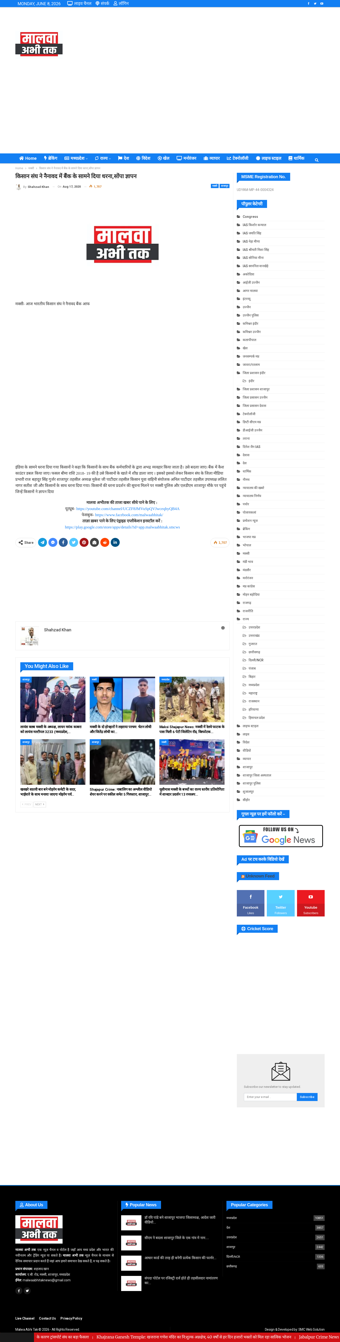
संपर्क (102, 3)
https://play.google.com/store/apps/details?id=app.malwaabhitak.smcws (122, 527)
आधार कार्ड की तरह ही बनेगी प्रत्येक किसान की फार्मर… (180, 1258)
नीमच (246, 479)
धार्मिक (296, 158)
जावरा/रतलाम (251, 365)
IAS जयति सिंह (252, 233)
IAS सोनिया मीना (253, 258)
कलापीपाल (249, 340)
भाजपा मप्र (249, 537)
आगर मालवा (250, 291)
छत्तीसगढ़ (254, 652)
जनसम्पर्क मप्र (251, 356)
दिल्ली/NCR (256, 660)
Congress (250, 217)
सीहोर (246, 800)
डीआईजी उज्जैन (252, 430)
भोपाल (247, 545)
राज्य (101, 158)
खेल (163, 158)
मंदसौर (247, 570)
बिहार (252, 677)
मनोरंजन (186, 158)
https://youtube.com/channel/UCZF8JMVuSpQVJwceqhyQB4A (128, 508)
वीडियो (247, 750)
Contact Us (47, 1318)
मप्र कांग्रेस (249, 586)
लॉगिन (121, 3)
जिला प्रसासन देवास (254, 406)
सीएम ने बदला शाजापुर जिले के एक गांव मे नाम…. (176, 1238)
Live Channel (24, 1318)
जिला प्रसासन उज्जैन (255, 397)
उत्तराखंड (254, 635)
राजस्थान (254, 701)
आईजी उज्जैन (251, 282)
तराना (246, 438)
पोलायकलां (249, 512)
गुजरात (253, 644)
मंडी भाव (248, 562)
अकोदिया (248, 274)
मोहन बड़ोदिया (251, 594)
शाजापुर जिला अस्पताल (257, 775)
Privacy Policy (71, 1318)
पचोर (246, 504)
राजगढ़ (247, 603)
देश (123, 158)
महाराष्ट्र (253, 693)
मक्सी (214, 186)
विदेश (143, 158)
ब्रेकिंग (50, 158)
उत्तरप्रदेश (254, 627)
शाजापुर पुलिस (251, 783)
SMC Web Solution (311, 1329)
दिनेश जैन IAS (251, 447)
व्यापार (211, 158)
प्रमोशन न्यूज (250, 521)
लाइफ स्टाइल (268, 158)
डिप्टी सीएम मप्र (252, 422)
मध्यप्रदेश (74, 158)
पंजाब (252, 668)
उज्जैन (247, 307)
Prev (26, 804)
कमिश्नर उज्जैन (252, 332)
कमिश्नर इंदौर (250, 323)
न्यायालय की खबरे (253, 488)
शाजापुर (224, 186)
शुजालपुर (248, 791)
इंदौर (251, 381)
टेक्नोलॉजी (237, 158)
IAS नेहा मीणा (251, 241)
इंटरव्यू (247, 299)
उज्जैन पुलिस (251, 315)
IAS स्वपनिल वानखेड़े (255, 266)
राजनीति (248, 611)
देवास (246, 455)
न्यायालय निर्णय (252, 496)
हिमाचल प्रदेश (257, 718)
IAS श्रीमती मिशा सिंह (256, 250)
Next (39, 804)
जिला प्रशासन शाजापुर (256, 389)
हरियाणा (254, 709)
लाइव (246, 734)
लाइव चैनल (79, 3)
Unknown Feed (260, 876)
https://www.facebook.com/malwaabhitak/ (129, 515)
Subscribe (307, 1097)
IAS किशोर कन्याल (254, 225)
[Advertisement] (223, 45)
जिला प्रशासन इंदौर (254, 373)
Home (28, 158)
